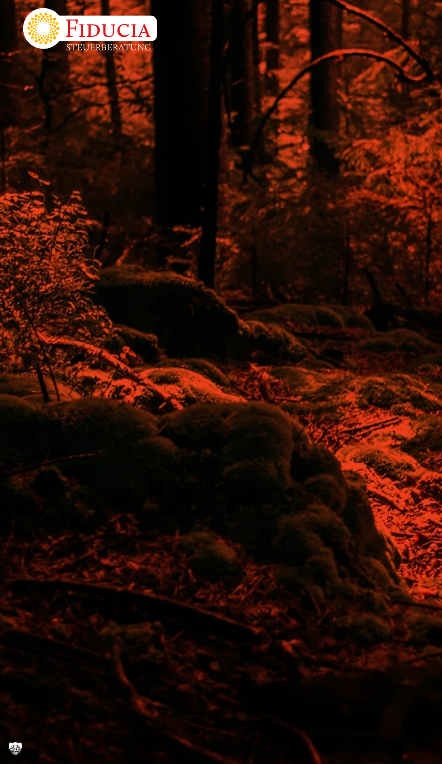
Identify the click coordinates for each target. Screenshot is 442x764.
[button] (15, 748)
